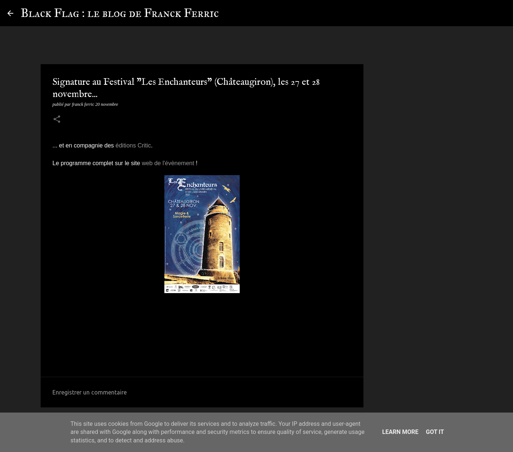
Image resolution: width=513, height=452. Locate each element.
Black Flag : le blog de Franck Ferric (120, 13)
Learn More (400, 431)
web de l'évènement (168, 163)
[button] (56, 120)
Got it (435, 431)
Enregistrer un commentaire (89, 392)
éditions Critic (133, 145)
